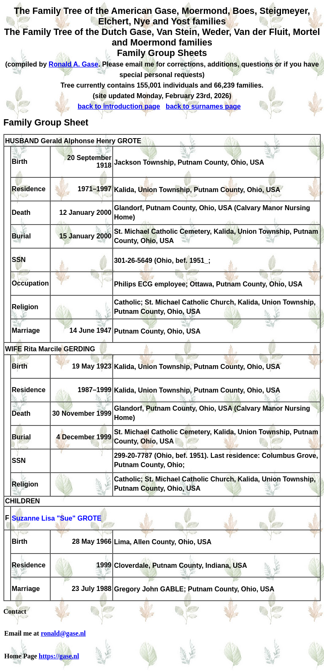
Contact (14, 611)
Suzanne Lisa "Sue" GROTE (57, 518)
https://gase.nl (59, 656)
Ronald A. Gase (73, 64)
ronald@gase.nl (63, 633)
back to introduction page (119, 106)
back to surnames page (203, 106)
